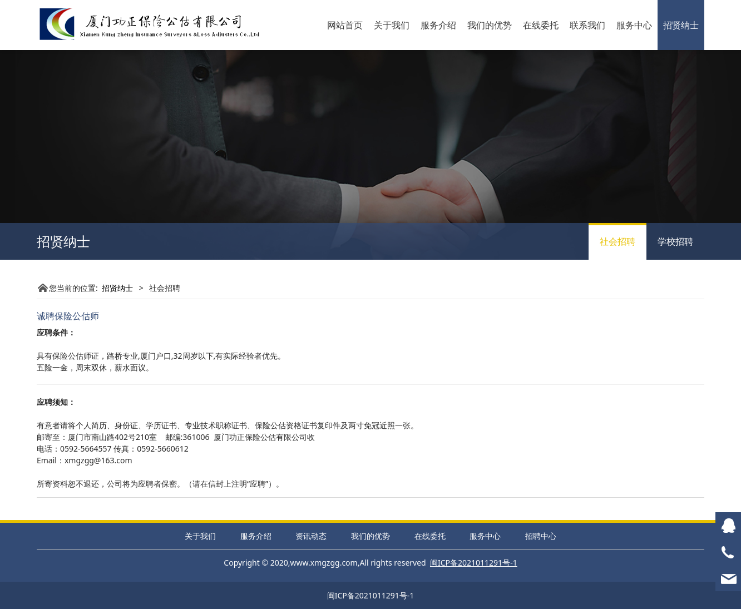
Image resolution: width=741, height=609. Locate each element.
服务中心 (634, 25)
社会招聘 (617, 241)
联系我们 (587, 25)
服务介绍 (438, 25)
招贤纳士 (681, 25)
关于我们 (391, 25)
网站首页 (345, 25)
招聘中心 (540, 536)
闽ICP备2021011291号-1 (370, 595)
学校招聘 (675, 241)
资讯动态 (311, 536)
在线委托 (541, 25)
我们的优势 (489, 25)
